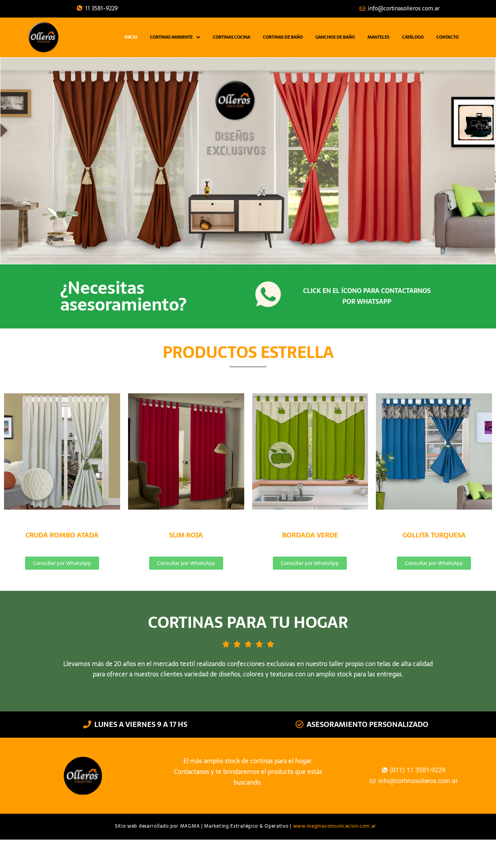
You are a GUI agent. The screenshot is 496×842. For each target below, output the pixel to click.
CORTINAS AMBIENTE (175, 37)
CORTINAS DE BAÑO (283, 37)
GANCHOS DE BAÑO (335, 37)
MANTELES (378, 37)
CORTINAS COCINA (231, 37)
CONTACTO (447, 37)
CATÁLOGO (413, 37)
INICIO (130, 37)
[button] (175, 37)
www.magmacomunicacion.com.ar (335, 826)
